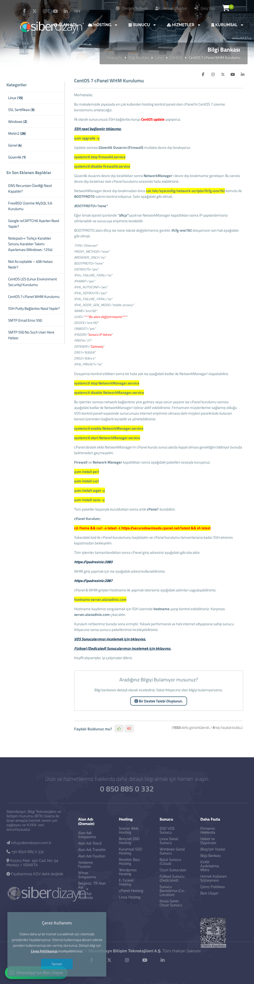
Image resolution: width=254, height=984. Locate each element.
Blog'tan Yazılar (212, 849)
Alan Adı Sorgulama (87, 835)
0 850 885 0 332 (127, 788)
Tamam (56, 963)
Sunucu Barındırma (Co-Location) (172, 891)
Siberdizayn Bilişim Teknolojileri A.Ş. (124, 950)
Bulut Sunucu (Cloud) (170, 862)
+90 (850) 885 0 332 (25, 852)
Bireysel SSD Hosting (129, 841)
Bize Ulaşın (209, 893)
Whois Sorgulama (87, 875)
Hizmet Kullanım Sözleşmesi (213, 878)
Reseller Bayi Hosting (129, 862)
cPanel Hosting (131, 891)
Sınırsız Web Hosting (129, 830)
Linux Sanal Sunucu (169, 841)
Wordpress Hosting (128, 872)
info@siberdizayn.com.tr (28, 843)
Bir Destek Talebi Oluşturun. (158, 701)
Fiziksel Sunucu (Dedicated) (172, 878)
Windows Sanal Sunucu (172, 851)
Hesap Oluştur (171, 8)
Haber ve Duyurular (208, 841)
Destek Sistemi (132, 8)
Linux (159, 57)
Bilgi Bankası (138, 57)
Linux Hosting (130, 897)
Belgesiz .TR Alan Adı (92, 885)
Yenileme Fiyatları (85, 865)
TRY (77, 11)
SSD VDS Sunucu (167, 830)
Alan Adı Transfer (92, 850)
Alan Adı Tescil (90, 843)
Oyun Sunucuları (173, 870)
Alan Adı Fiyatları (91, 856)
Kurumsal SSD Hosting (130, 851)
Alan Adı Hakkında (85, 896)
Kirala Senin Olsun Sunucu (171, 903)
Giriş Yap (204, 8)
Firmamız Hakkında (207, 830)
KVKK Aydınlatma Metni (209, 866)
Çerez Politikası (212, 887)
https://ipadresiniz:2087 (93, 580)
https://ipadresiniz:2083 (93, 562)
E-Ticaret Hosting (126, 882)
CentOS (176, 57)
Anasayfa (114, 57)
